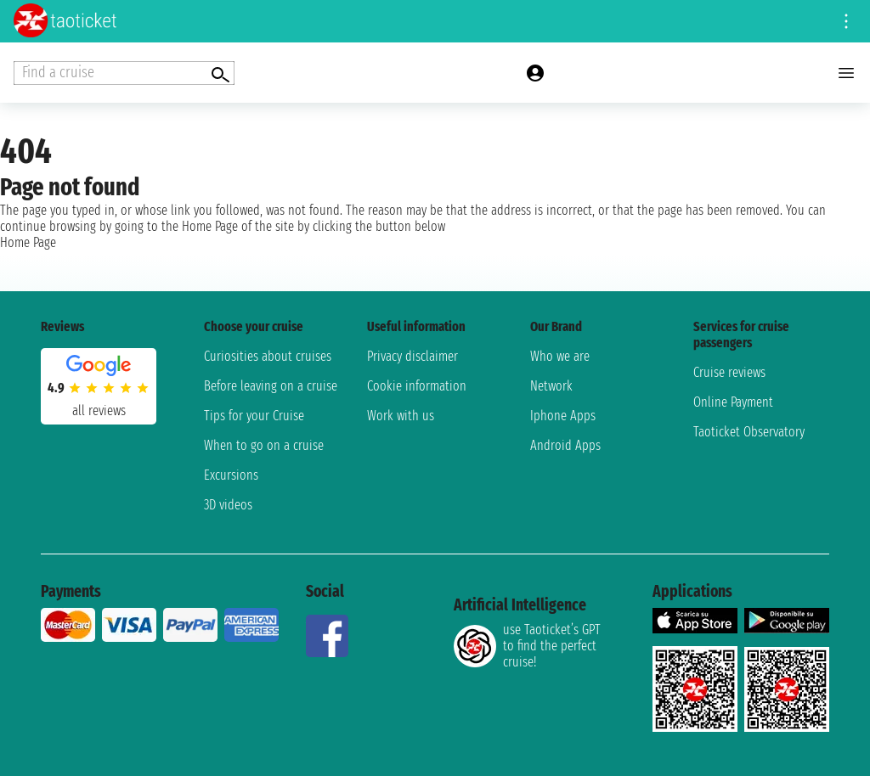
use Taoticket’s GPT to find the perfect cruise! (527, 645)
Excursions (231, 475)
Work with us (400, 416)
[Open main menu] (846, 73)
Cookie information (416, 386)
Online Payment (733, 402)
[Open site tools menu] (846, 21)
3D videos (228, 505)
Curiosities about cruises (267, 356)
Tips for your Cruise (254, 416)
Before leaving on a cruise (270, 386)
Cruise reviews (729, 372)
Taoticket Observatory (749, 432)
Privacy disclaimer (412, 356)
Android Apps (565, 445)
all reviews (99, 410)
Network (551, 386)
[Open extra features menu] (124, 73)
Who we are (560, 356)
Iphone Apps (563, 416)
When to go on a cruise (264, 445)
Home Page (28, 242)
